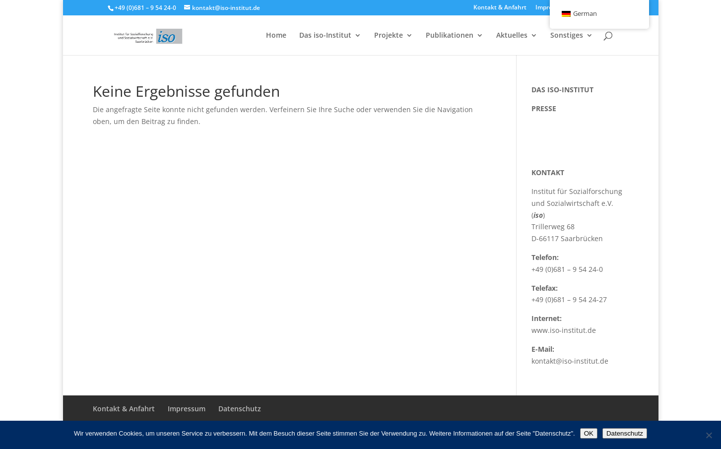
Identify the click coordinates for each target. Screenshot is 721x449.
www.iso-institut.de (563, 330)
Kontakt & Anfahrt (499, 7)
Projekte (388, 36)
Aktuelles (511, 36)
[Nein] (709, 435)
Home (276, 36)
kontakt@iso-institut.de (569, 361)
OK (588, 433)
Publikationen (449, 36)
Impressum (186, 408)
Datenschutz (239, 408)
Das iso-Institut (325, 36)
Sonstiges (566, 36)
